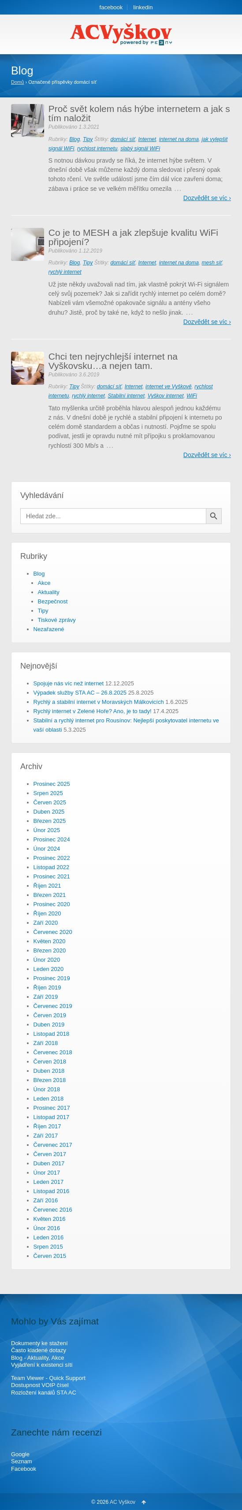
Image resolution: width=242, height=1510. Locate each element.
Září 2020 (46, 922)
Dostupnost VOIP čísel (40, 1385)
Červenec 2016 (53, 1209)
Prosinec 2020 (52, 904)
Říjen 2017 (47, 1126)
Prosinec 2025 (52, 784)
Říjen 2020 (47, 913)
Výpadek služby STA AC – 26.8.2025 (80, 692)
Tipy (88, 139)
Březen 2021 (50, 895)
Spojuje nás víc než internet (69, 683)
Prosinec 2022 (52, 858)
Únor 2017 (47, 1172)
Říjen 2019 (47, 987)
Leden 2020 (49, 969)
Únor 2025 (47, 830)
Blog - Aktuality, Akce (37, 1357)
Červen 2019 (50, 1015)
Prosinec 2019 (52, 978)
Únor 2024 (47, 848)
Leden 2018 (49, 1098)
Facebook (23, 1468)
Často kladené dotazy (38, 1350)
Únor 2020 (47, 959)
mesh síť (212, 263)
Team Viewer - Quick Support (48, 1378)
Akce (44, 583)
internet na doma (179, 139)
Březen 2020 (50, 950)
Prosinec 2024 (52, 839)
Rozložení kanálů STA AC (43, 1392)
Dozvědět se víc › (207, 197)
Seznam (21, 1461)
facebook (111, 7)
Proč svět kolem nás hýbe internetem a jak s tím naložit (139, 113)
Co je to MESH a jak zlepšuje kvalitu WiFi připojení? (133, 237)
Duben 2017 (49, 1163)
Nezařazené (49, 629)
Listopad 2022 (52, 867)
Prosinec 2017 (52, 1108)
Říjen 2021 (47, 885)
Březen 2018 (50, 1080)
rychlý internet (65, 272)
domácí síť (122, 139)
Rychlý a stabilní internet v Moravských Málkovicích (99, 702)
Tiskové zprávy (57, 620)
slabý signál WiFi (140, 148)
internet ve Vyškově (168, 386)
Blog (74, 139)
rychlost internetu (97, 148)
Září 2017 (46, 1135)
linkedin (143, 7)
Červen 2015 (50, 1256)
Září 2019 (46, 996)
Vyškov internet (166, 396)
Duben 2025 (49, 811)
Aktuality (49, 592)
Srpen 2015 (48, 1246)
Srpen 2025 (48, 793)
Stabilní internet (126, 396)
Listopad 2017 (52, 1117)
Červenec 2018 (53, 1052)
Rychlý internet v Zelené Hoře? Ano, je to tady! (93, 711)
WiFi (191, 396)
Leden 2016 (49, 1237)
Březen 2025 (50, 821)
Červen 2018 (50, 1061)
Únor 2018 (47, 1089)
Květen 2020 (50, 941)
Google (20, 1454)
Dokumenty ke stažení (39, 1343)
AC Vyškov (122, 1502)
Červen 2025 (50, 802)
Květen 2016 (50, 1219)
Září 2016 (46, 1200)
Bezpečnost (53, 601)
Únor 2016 (47, 1228)
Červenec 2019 (53, 1006)
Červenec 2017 (53, 1145)
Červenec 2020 (53, 932)
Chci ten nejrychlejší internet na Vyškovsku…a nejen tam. (113, 361)
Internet (147, 139)
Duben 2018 (49, 1070)
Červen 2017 (50, 1154)
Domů (17, 82)
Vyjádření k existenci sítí (42, 1364)
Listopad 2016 (52, 1191)
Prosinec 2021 (52, 876)
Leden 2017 (49, 1182)
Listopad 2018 (52, 1033)
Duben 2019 (49, 1024)
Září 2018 (46, 1043)
